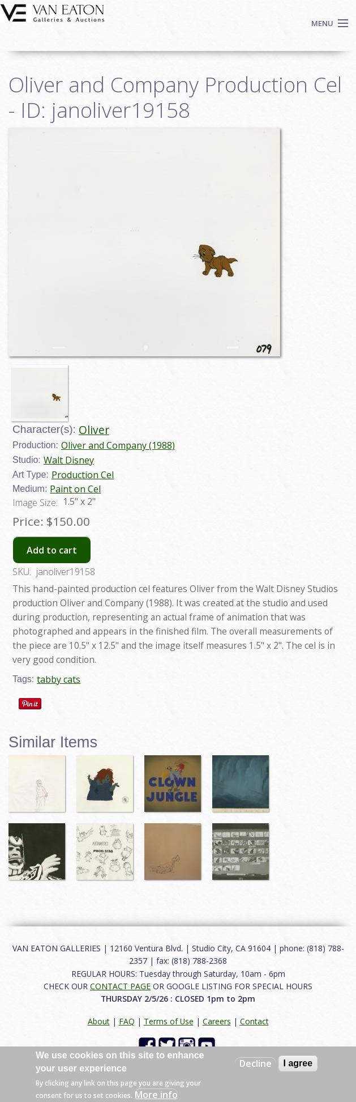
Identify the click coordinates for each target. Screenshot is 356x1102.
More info (156, 1094)
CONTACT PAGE (120, 986)
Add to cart (52, 550)
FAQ (127, 1021)
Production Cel (83, 475)
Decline (255, 1063)
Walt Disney (69, 460)
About (99, 1021)
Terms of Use (169, 1021)
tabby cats (58, 679)
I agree (298, 1063)
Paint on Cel (75, 489)
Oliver (94, 429)
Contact (254, 1021)
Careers (217, 1021)
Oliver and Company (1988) (118, 445)
